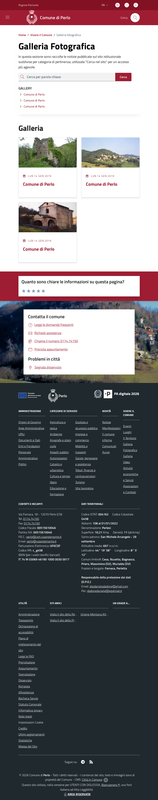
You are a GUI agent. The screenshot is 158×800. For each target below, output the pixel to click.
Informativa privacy (30, 710)
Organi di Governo (29, 422)
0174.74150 (31, 519)
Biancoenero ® (111, 785)
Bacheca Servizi (28, 698)
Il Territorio (129, 438)
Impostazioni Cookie (30, 722)
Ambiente (56, 434)
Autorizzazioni (58, 458)
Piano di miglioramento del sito (29, 644)
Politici (22, 464)
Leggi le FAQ (26, 656)
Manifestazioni (111, 428)
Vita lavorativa (84, 488)
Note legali (25, 716)
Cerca (123, 77)
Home (22, 35)
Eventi (127, 426)
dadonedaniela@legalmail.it (104, 591)
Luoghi (127, 432)
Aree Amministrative (31, 428)
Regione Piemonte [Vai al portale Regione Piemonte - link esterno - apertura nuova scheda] (28, 5)
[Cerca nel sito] (135, 17)
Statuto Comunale (29, 704)
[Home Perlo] (49, 17)
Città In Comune (92, 779)
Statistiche (25, 740)
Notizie (106, 422)
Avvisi (106, 452)
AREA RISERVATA (77, 794)
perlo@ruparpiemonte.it (41, 541)
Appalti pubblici (59, 452)
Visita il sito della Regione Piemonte (72, 614)
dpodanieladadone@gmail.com (109, 586)
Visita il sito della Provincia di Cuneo (72, 620)
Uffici (21, 434)
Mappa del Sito (27, 746)
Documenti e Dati (29, 440)
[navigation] (7, 17)
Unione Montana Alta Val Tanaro (101, 614)
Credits (22, 728)
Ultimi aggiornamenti (31, 734)
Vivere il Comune (41, 35)
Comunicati (109, 446)
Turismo (80, 482)
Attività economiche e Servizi (130, 474)
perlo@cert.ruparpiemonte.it (44, 537)
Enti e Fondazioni (29, 446)
